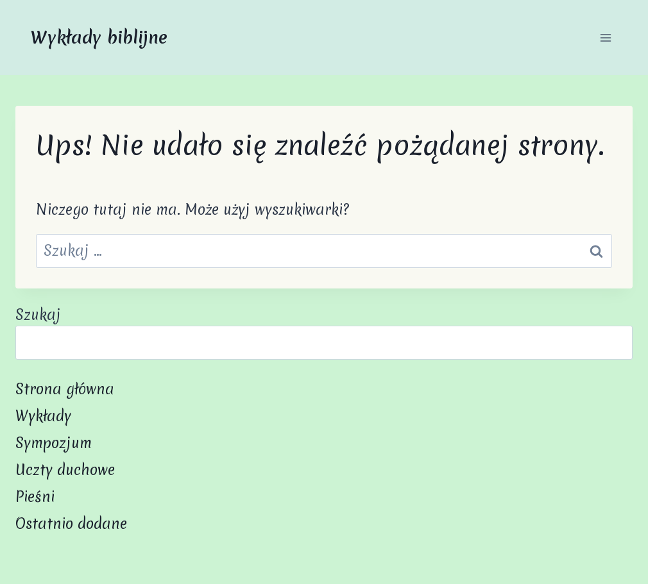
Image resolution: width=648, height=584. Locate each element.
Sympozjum (53, 443)
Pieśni (35, 496)
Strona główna (64, 389)
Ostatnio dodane (71, 523)
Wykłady (43, 416)
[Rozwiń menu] (605, 37)
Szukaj (38, 314)
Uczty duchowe (65, 470)
